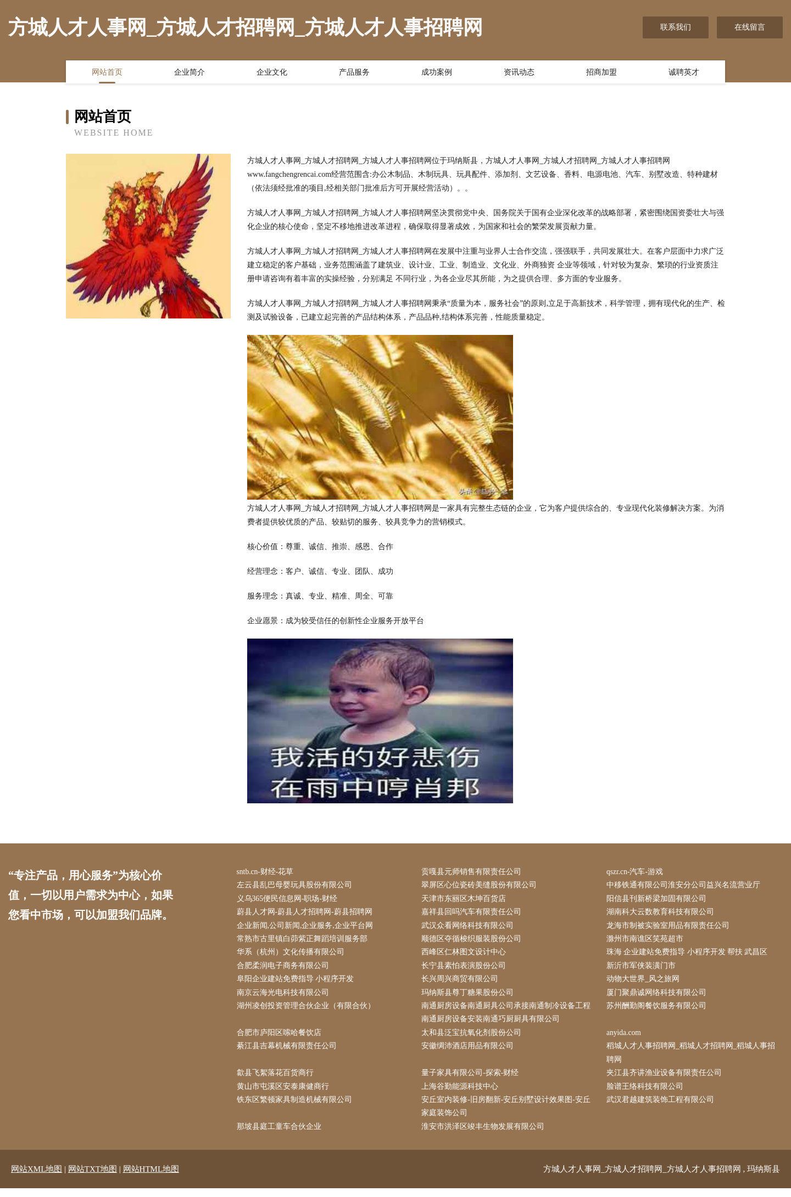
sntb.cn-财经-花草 (268, 872)
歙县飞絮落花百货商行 (277, 1080)
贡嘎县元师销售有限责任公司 (474, 872)
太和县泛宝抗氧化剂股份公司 (474, 1038)
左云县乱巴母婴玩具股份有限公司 (296, 886)
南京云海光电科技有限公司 (285, 997)
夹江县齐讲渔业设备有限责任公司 (666, 1080)
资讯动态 (519, 73)
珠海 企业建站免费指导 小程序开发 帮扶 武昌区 (689, 955)
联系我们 (675, 27)
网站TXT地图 (92, 1177)
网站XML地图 (36, 1177)
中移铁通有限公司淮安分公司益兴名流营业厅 (685, 886)
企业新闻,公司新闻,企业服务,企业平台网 (307, 928)
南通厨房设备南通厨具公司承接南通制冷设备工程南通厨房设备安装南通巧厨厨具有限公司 (508, 1017)
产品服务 (354, 73)
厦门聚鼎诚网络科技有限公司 (659, 997)
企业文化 (271, 73)
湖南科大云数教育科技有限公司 (662, 914)
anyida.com (626, 1038)
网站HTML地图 (151, 1177)
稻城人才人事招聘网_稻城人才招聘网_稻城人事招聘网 (693, 1059)
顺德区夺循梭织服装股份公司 (474, 941)
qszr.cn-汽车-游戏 (637, 872)
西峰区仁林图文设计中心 (466, 955)
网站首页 (107, 73)
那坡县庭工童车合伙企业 (281, 1135)
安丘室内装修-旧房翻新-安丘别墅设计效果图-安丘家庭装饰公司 (508, 1114)
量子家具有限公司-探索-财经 (472, 1080)
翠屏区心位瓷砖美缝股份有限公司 (481, 886)
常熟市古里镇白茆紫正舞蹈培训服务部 (304, 941)
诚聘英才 (683, 73)
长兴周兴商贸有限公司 (462, 983)
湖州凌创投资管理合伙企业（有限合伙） (308, 1010)
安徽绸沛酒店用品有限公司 (470, 1052)
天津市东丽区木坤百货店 (466, 900)
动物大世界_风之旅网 (645, 983)
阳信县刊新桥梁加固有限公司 (659, 900)
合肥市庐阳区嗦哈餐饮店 (281, 1038)
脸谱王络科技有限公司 (647, 1093)
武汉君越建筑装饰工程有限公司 (662, 1107)
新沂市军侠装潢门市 (643, 969)
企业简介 (189, 73)
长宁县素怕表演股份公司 (466, 969)
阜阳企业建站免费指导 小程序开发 (297, 983)
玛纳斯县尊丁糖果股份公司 (470, 997)
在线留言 (749, 27)
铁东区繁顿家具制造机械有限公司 (296, 1107)
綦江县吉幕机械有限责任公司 (289, 1052)
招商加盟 (601, 73)
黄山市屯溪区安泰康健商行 (285, 1093)
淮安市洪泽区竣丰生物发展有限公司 (485, 1135)
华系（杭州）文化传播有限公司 (293, 955)
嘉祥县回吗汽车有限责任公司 (474, 914)
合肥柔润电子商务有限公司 (285, 969)
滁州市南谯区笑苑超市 (647, 941)
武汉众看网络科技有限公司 (470, 928)
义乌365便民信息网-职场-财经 (289, 900)
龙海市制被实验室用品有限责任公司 (670, 928)
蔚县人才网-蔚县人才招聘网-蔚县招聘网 (307, 914)
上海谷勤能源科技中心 (462, 1093)
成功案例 (436, 73)
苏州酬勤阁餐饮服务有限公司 (659, 1010)
